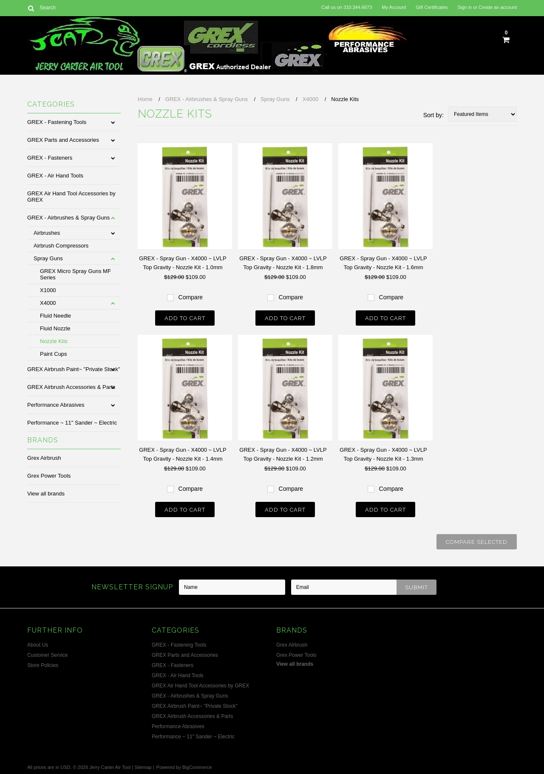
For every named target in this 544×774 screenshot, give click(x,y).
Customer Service (47, 655)
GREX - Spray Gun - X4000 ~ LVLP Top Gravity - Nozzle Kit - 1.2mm (282, 454)
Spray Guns (48, 258)
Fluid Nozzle (55, 328)
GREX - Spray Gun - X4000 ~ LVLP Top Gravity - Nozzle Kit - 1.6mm (383, 262)
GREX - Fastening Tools (56, 122)
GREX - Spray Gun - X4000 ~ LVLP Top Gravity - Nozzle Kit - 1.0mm (182, 262)
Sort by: (433, 115)
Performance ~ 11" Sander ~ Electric (72, 422)
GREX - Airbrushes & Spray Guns (68, 217)
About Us (37, 645)
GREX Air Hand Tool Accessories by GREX (71, 196)
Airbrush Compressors (61, 245)
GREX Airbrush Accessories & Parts (71, 387)
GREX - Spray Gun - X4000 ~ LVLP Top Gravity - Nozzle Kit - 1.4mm (182, 454)
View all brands (46, 493)
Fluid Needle (55, 315)
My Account (394, 7)
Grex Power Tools (49, 476)
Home (145, 99)
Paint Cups (53, 354)
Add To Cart (184, 318)
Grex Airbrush (44, 458)
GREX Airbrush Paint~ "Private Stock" (73, 369)
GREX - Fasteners (49, 158)
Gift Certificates (432, 7)
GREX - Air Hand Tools (55, 175)
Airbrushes (47, 233)
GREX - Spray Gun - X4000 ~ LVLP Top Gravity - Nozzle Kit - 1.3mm (383, 454)
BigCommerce (197, 767)
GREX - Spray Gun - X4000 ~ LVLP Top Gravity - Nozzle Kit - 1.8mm (282, 262)
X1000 (48, 290)
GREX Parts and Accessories (63, 140)
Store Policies (42, 665)
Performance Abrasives (55, 405)
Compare (190, 297)
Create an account (498, 7)
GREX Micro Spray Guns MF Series (75, 274)
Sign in (465, 7)
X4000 (48, 303)
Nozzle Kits (54, 341)
